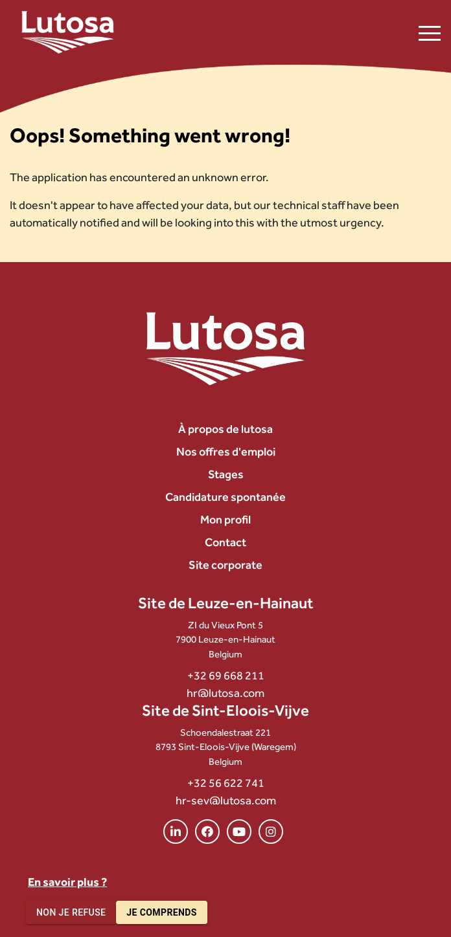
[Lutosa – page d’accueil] (67, 32)
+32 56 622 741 (225, 782)
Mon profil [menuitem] (225, 519)
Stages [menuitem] (226, 474)
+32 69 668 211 (225, 675)
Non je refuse (71, 913)
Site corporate (225, 564)
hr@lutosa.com (225, 693)
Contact (225, 542)
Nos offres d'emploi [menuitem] (225, 451)
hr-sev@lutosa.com (226, 800)
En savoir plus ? (67, 881)
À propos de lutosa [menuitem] (225, 428)
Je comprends (161, 913)
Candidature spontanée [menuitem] (225, 496)
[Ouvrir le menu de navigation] (430, 32)
